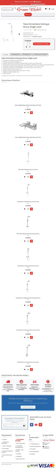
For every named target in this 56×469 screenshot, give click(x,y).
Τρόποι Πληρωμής (6, 446)
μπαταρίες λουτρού (25, 75)
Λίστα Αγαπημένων (34, 451)
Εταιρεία (4, 439)
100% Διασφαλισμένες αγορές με (21, 388)
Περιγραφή (5, 54)
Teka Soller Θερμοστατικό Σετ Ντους (28, 169)
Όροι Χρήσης (5, 448)
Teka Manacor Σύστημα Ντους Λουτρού (28, 362)
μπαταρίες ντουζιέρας (16, 75)
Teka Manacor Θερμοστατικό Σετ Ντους (28, 266)
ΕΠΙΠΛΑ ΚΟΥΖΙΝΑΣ (20, 443)
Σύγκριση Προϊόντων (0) (24, 4)
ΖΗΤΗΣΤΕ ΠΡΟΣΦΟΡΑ (28, 407)
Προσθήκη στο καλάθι (41, 44)
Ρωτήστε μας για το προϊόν (40, 54)
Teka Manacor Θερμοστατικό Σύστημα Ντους (28, 298)
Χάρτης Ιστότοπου (20, 459)
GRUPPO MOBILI (4, 464)
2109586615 (38, 1)
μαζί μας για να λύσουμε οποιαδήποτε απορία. (48, 390)
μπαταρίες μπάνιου (5, 75)
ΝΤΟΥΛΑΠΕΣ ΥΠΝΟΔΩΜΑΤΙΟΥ (19, 446)
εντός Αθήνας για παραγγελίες (7, 388)
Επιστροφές (33, 449)
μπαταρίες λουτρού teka (36, 75)
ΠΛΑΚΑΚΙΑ (18, 453)
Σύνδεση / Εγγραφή (14, 4)
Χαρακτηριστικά (15, 54)
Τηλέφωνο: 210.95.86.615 (46, 447)
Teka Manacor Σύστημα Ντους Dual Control (28, 330)
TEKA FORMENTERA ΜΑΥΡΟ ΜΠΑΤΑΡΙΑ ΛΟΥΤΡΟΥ (28, 105)
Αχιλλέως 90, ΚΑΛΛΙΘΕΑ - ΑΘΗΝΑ (24, 1)
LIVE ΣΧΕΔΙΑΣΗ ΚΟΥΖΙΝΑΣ (19, 440)
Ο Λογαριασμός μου (34, 444)
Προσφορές (19, 456)
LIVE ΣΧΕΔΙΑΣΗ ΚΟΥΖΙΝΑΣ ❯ (38, 4)
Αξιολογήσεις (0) (26, 54)
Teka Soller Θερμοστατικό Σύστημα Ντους (28, 233)
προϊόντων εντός (34, 388)
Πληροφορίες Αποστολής (5, 442)
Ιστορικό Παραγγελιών (35, 446)
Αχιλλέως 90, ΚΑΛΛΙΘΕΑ (46, 443)
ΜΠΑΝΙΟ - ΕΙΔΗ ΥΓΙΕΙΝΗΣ (19, 450)
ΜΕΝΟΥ (28, 14)
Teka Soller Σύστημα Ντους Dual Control (28, 201)
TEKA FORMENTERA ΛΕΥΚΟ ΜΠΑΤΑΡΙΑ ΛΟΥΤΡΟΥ (28, 137)
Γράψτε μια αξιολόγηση (40, 30)
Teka (32, 33)
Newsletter (32, 454)
